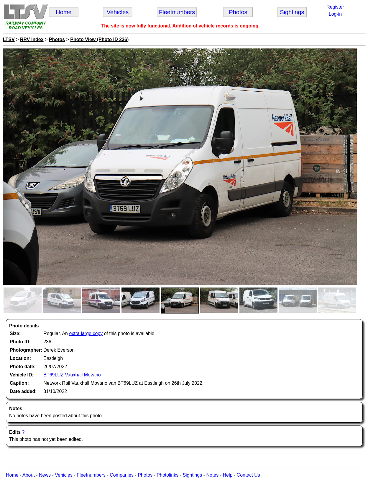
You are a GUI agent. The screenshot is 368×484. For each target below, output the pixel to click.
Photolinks (167, 474)
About (28, 474)
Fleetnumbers (91, 474)
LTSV (9, 39)
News (45, 474)
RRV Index (32, 39)
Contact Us (248, 474)
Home (12, 474)
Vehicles (64, 474)
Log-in (335, 14)
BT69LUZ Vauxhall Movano (72, 374)
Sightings (192, 474)
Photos (57, 39)
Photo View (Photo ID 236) (99, 39)
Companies (122, 474)
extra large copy (86, 333)
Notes (212, 474)
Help (227, 474)
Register (335, 6)
